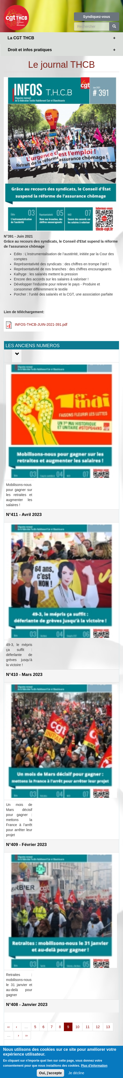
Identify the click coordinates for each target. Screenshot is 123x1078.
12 (98, 1027)
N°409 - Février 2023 (26, 844)
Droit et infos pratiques (30, 50)
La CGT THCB (21, 38)
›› (26, 1035)
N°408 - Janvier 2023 (27, 1004)
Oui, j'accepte (50, 1073)
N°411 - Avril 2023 (24, 514)
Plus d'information (94, 1065)
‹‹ (8, 1027)
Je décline (76, 1073)
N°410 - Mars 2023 (24, 674)
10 (77, 1027)
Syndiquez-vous (96, 17)
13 (108, 1027)
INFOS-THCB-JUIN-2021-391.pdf (41, 324)
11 (88, 1027)
